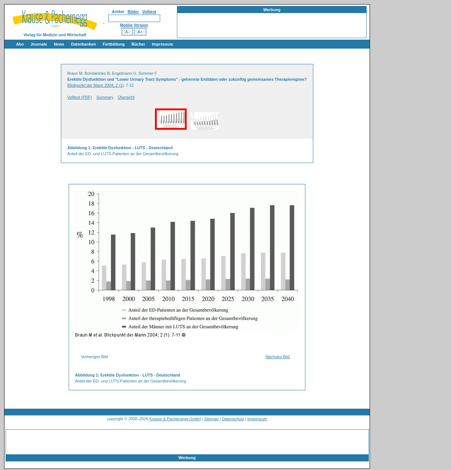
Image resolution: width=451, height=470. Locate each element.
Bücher (138, 44)
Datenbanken (83, 44)
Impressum (162, 44)
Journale (39, 44)
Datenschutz (233, 419)
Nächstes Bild (277, 356)
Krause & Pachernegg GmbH (175, 419)
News (59, 44)
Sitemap (211, 419)
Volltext (149, 11)
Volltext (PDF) (79, 97)
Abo (20, 44)
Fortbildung (114, 44)
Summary (104, 97)
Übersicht (126, 97)
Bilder (133, 11)
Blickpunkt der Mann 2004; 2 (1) (95, 85)
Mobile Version (134, 25)
